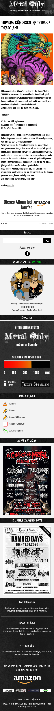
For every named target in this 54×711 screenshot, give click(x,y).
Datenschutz (28, 699)
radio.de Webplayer (16, 431)
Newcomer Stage (27, 623)
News (4, 224)
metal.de (10, 186)
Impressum (18, 699)
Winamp (12, 411)
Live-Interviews (27, 602)
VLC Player (12, 404)
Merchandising (27, 646)
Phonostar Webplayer (16, 424)
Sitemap (37, 699)
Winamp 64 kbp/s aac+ (17, 417)
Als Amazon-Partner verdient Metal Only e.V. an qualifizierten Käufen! (27, 668)
